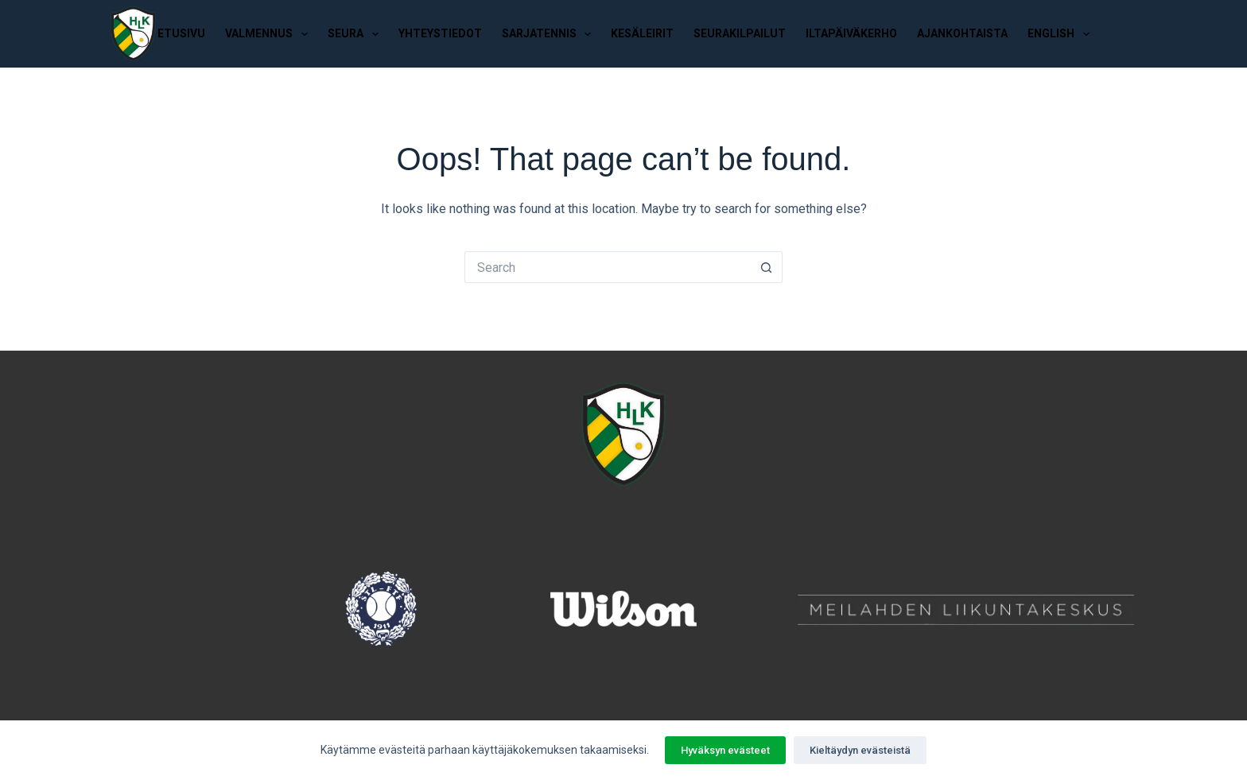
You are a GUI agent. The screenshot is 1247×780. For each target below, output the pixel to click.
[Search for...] (607, 267)
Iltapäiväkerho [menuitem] (851, 33)
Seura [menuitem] (356, 34)
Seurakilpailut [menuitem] (739, 33)
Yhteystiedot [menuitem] (440, 33)
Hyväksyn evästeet (725, 750)
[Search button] (767, 267)
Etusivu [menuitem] (181, 33)
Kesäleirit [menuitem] (642, 33)
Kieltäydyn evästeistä (860, 750)
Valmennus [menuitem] (269, 34)
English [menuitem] (1062, 34)
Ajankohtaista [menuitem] (962, 33)
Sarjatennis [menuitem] (550, 34)
